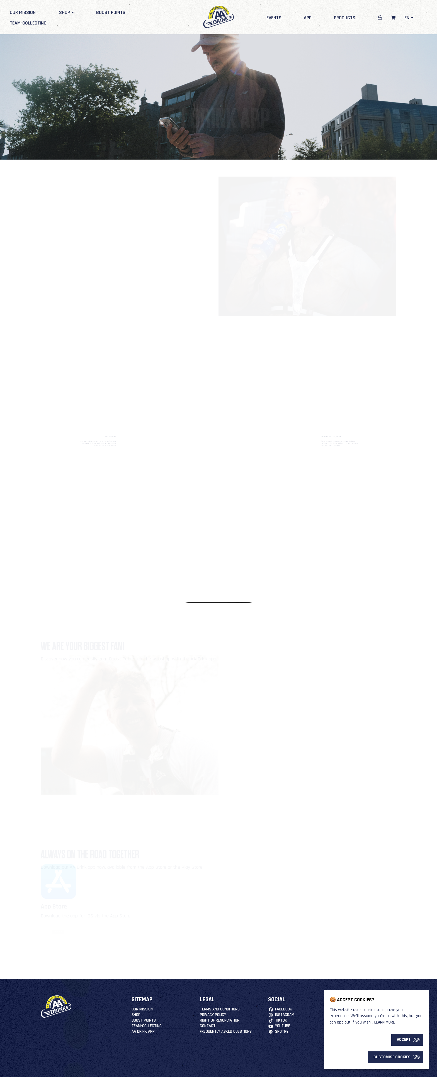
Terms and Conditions (220, 1009)
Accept (404, 1039)
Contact (207, 1026)
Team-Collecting (28, 23)
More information (252, 756)
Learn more (384, 1022)
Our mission (23, 12)
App (308, 17)
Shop (66, 12)
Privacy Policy (213, 1014)
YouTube (279, 1026)
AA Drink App (143, 1031)
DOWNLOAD (58, 931)
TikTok (277, 1020)
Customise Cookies (392, 1057)
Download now (175, 265)
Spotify (278, 1031)
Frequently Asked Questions (226, 1031)
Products (344, 17)
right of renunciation (219, 1020)
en (408, 17)
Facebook (280, 1009)
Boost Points (110, 12)
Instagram (281, 1014)
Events (273, 17)
